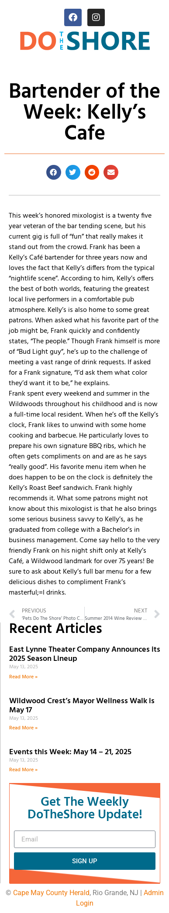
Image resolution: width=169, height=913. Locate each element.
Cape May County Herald (51, 893)
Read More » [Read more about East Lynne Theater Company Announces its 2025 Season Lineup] (23, 677)
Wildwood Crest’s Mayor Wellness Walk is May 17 (82, 706)
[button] (53, 172)
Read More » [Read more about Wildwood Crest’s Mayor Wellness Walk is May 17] (23, 728)
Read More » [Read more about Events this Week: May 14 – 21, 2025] (23, 770)
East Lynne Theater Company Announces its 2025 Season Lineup (84, 654)
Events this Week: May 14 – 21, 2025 (70, 752)
